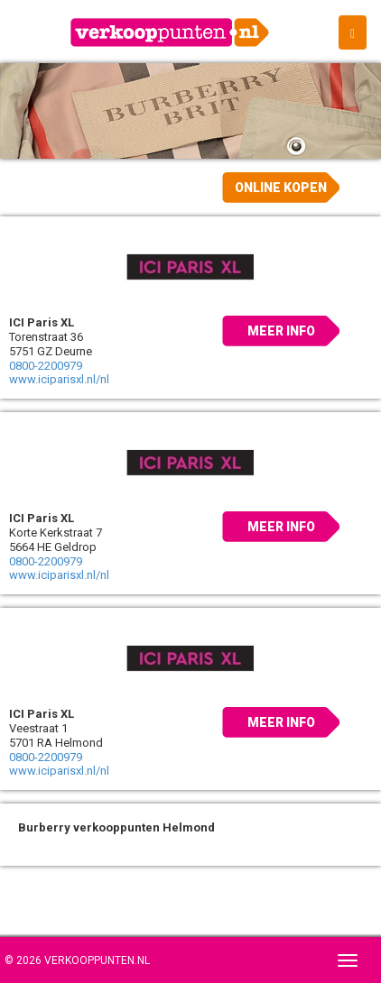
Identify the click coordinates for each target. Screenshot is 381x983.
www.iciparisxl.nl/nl (59, 379)
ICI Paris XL (41, 322)
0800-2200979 (45, 365)
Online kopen (281, 187)
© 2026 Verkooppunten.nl (77, 960)
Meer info (281, 331)
